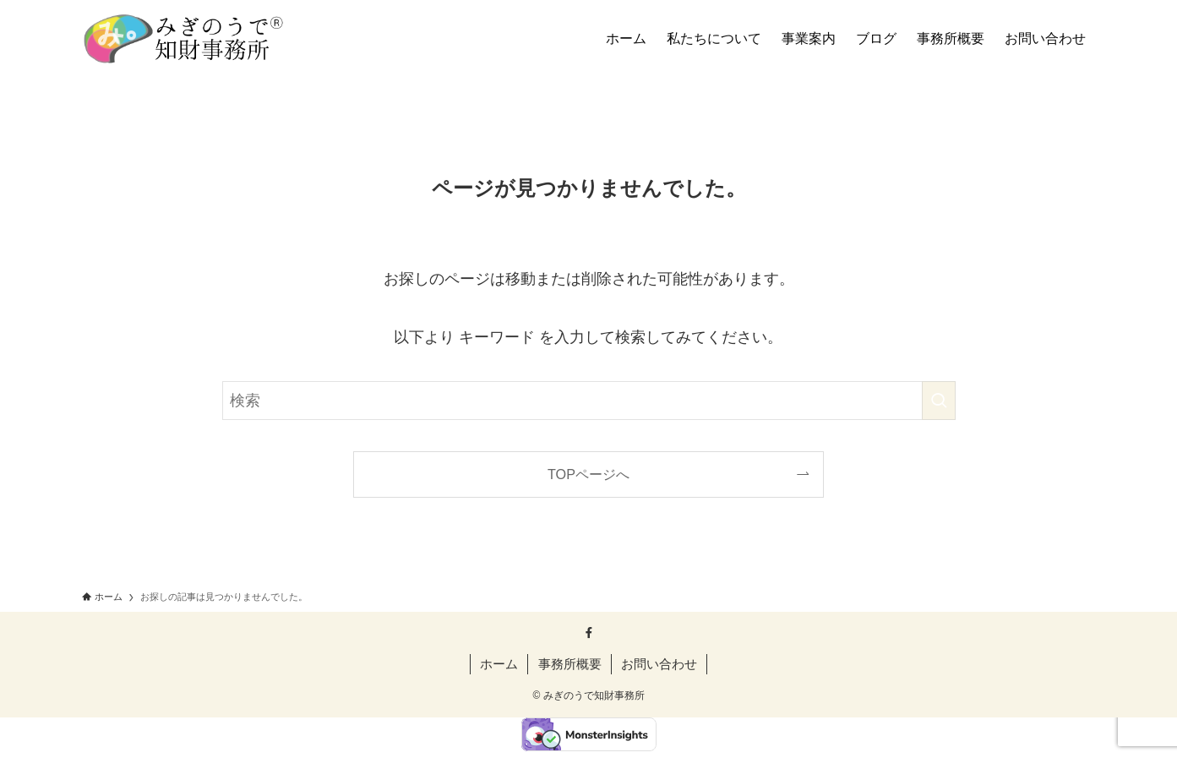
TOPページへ (588, 474)
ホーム (499, 664)
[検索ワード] (589, 400)
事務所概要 (570, 664)
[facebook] (589, 633)
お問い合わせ (659, 664)
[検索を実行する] (939, 400)
